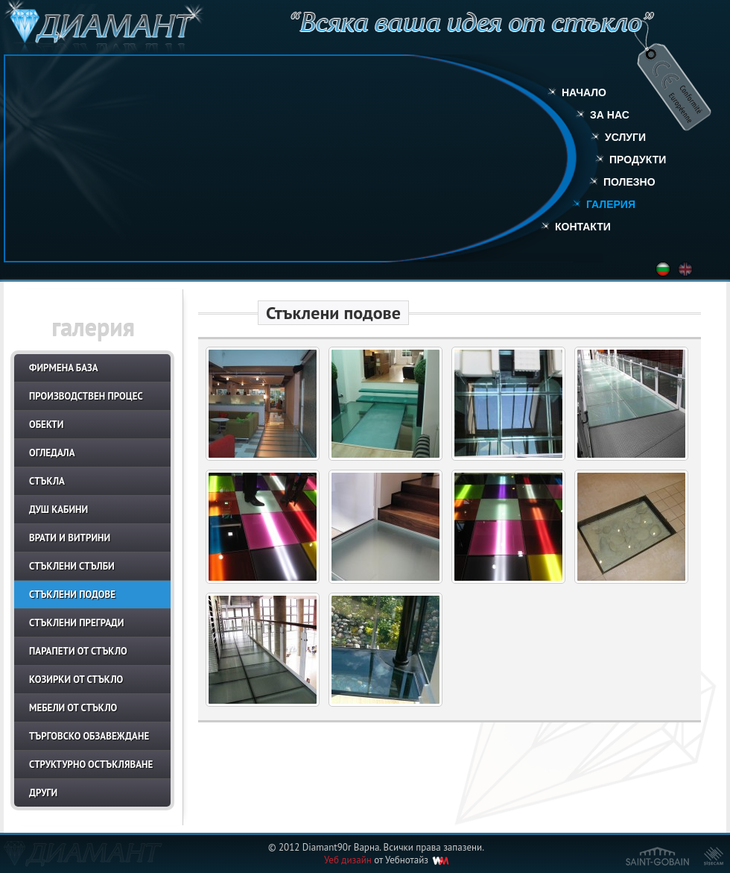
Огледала (52, 453)
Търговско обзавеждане (89, 736)
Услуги (625, 137)
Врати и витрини (69, 538)
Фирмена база (63, 368)
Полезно (629, 182)
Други (43, 793)
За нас (609, 115)
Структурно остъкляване (91, 764)
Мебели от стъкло (73, 708)
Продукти (637, 160)
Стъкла (47, 481)
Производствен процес (86, 396)
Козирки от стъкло (76, 679)
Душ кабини (58, 509)
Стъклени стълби (72, 566)
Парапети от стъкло (78, 651)
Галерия (610, 204)
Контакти (583, 227)
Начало (584, 92)
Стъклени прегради (76, 623)
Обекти (46, 424)
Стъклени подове (72, 594)
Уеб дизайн (348, 860)
